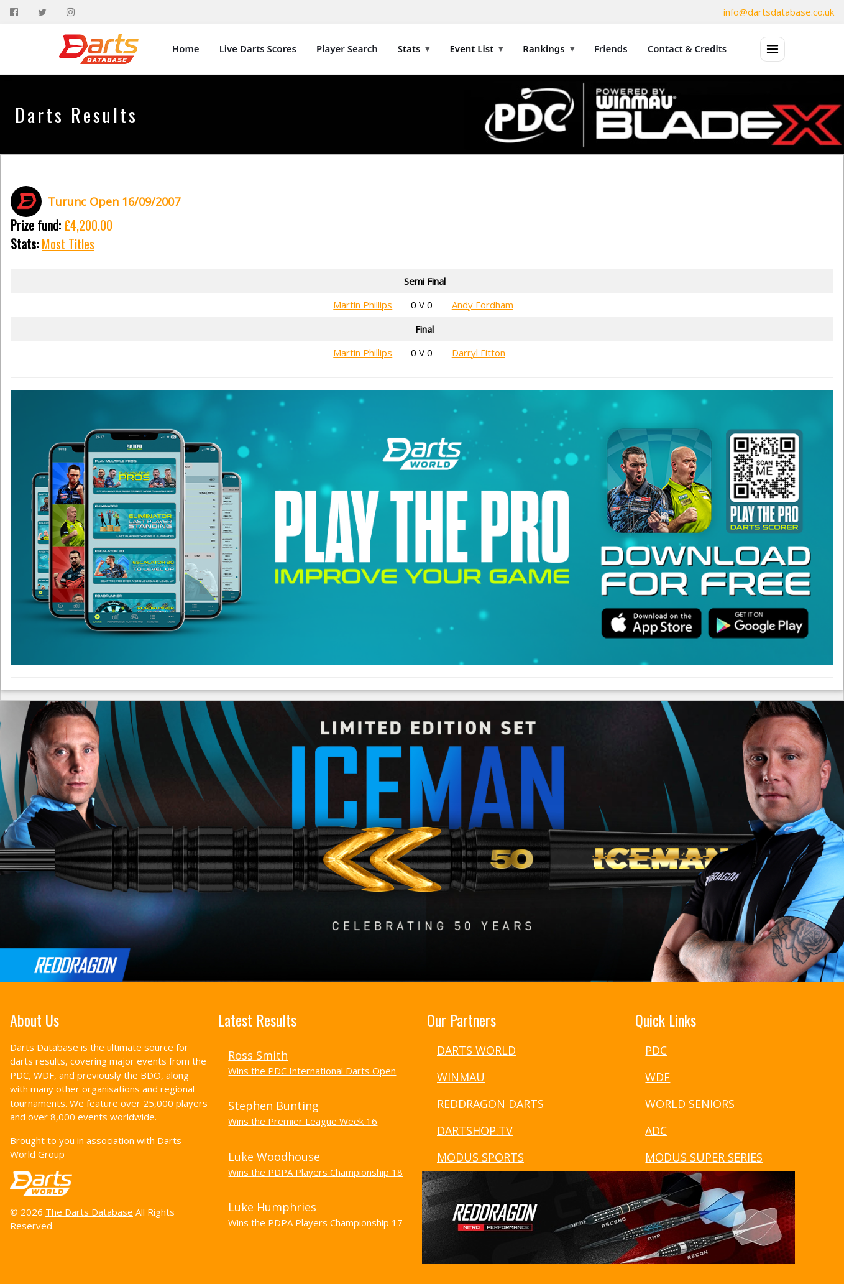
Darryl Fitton (478, 352)
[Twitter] (42, 12)
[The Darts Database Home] (99, 49)
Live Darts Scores (257, 48)
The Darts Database (89, 1212)
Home (186, 48)
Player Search (347, 48)
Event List (476, 48)
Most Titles (68, 243)
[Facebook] (14, 12)
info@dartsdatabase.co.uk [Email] (778, 12)
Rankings (548, 48)
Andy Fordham (482, 304)
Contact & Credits (687, 48)
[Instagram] (71, 12)
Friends (611, 48)
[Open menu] (772, 49)
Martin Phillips (362, 304)
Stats (414, 48)
